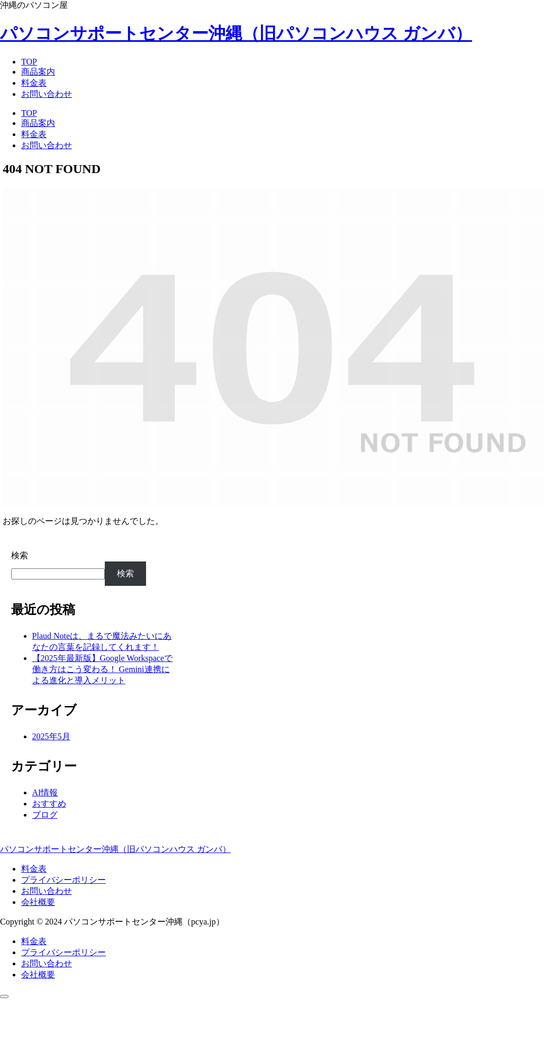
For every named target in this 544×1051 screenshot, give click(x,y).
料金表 (34, 868)
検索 (19, 555)
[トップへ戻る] (4, 996)
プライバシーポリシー (63, 879)
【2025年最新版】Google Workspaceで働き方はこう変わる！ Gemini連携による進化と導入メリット (102, 669)
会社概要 (38, 902)
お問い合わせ (46, 890)
